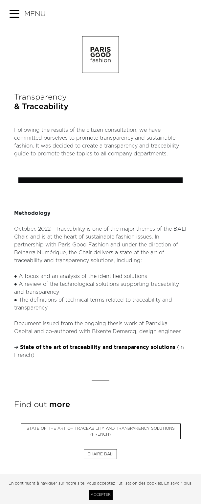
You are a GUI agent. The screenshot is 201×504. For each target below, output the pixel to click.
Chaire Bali (100, 454)
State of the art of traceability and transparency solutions (97, 347)
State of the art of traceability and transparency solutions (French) (100, 431)
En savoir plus (177, 483)
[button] (28, 14)
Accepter (101, 494)
